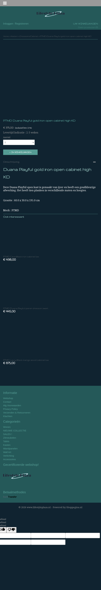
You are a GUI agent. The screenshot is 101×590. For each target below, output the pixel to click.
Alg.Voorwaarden (12, 405)
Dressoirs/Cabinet (28, 36)
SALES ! (7, 434)
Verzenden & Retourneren (16, 412)
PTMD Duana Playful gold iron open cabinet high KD (65, 36)
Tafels (6, 441)
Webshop (8, 398)
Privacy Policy (10, 409)
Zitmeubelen (9, 437)
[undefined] (11, 530)
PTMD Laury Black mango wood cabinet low (26, 360)
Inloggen (8, 23)
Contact (7, 401)
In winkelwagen (21, 152)
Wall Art (7, 452)
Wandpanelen (10, 448)
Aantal (6, 137)
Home (6, 36)
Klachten (7, 416)
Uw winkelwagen (85, 23)
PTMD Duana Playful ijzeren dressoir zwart (25, 308)
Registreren (22, 23)
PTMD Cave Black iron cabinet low (21, 257)
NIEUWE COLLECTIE (14, 430)
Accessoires (9, 459)
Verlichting (8, 455)
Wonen (7, 427)
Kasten (14, 36)
